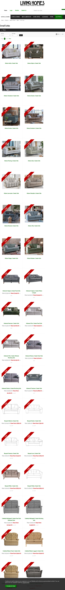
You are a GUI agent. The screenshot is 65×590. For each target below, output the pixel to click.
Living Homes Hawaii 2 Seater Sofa (11, 518)
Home (5, 10)
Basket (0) (24, 10)
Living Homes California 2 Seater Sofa (32, 486)
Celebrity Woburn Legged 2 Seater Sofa (32, 388)
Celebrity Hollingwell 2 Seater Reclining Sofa (54, 357)
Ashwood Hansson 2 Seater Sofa (32, 226)
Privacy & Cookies (22, 573)
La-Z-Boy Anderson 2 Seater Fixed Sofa (11, 421)
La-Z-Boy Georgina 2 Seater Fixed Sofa (54, 421)
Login (11, 10)
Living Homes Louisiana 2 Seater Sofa (54, 518)
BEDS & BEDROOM (26, 17)
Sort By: (5, 34)
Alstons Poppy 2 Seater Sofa (10, 193)
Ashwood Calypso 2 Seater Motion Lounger (11, 227)
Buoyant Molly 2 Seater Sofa (10, 356)
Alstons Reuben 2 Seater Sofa (32, 193)
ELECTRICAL (59, 17)
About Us (5, 571)
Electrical (5, 577)
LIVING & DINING (16, 17)
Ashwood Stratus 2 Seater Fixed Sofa (32, 258)
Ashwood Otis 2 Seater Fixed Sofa (54, 226)
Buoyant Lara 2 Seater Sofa (32, 323)
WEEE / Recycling (22, 575)
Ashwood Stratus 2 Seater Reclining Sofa (54, 259)
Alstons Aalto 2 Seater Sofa (10, 63)
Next (10, 39)
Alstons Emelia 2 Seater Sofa (32, 96)
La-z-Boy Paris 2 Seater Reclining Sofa (32, 453)
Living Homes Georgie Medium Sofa (54, 486)
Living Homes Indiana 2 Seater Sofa (32, 518)
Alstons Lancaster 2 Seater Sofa (54, 128)
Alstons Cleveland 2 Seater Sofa (54, 63)
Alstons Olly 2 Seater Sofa (54, 161)
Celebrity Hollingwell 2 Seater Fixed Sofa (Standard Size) (32, 357)
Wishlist (17, 10)
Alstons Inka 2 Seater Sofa (32, 128)
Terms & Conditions (22, 570)
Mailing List (5, 575)
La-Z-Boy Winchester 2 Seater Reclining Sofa (11, 487)
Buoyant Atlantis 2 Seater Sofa (32, 291)
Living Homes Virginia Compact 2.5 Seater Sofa (54, 552)
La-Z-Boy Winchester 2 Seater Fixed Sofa (54, 454)
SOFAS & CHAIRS (5, 17)
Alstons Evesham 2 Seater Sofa (54, 96)
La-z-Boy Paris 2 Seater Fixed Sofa (11, 453)
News (4, 570)
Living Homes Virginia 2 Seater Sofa (32, 551)
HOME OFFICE (36, 17)
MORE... (52, 17)
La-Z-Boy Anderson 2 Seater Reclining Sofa (32, 422)
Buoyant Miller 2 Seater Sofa (54, 323)
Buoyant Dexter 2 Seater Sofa (54, 291)
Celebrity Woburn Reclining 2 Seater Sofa (54, 389)
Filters (4, 30)
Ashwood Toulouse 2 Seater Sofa (11, 291)
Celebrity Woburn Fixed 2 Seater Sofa (11, 388)
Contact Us (5, 573)
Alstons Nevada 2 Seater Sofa (33, 161)
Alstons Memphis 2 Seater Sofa (11, 161)
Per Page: (15, 34)
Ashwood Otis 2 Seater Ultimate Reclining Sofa (10, 259)
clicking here (26, 583)
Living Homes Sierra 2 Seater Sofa (11, 551)
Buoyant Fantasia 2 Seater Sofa (11, 323)
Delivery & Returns (22, 571)
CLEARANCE (45, 17)
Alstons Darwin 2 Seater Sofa (11, 96)
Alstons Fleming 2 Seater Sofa (11, 128)
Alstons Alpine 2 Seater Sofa (32, 63)
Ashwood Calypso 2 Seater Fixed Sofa (54, 193)
